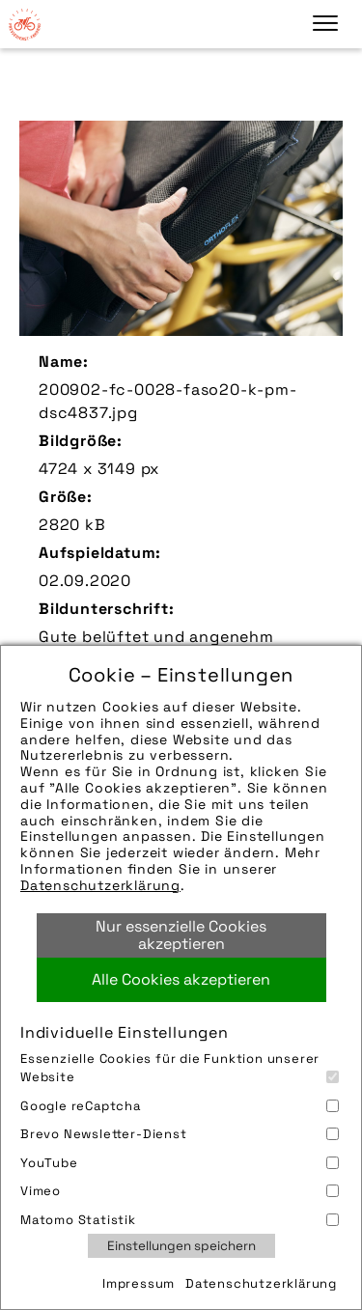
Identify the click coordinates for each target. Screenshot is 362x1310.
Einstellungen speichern (181, 1246)
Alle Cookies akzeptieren (181, 979)
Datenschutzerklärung (100, 885)
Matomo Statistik (179, 1220)
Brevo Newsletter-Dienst (179, 1134)
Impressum (138, 1283)
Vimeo (179, 1191)
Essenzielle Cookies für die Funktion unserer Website (179, 1068)
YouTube (179, 1163)
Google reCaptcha (179, 1106)
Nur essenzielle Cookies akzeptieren (181, 935)
